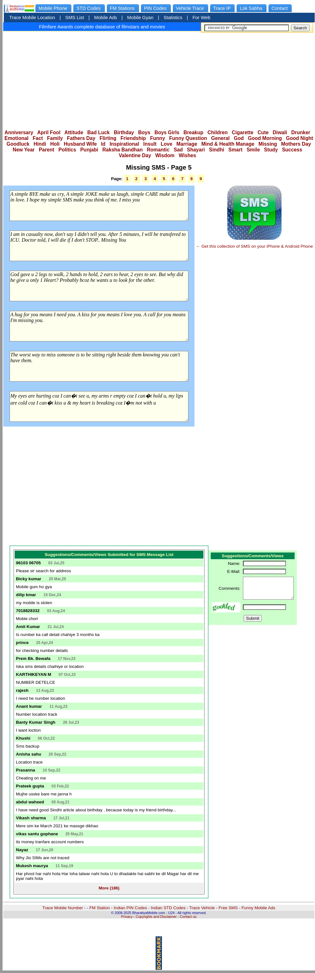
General (220, 138)
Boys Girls (166, 132)
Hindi (40, 144)
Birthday (124, 132)
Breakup (193, 132)
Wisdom (165, 155)
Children (218, 132)
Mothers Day (296, 144)
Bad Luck (98, 132)
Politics (67, 149)
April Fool (49, 132)
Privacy (127, 916)
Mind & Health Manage (227, 144)
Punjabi (89, 149)
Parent (47, 149)
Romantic (158, 149)
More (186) (109, 888)
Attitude (73, 132)
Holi (55, 144)
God (239, 138)
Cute (263, 132)
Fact (38, 138)
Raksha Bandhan (122, 149)
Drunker (300, 132)
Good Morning (265, 138)
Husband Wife (80, 144)
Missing (268, 144)
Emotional (16, 138)
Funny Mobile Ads (258, 907)
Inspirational (124, 144)
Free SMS (228, 907)
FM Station (99, 907)
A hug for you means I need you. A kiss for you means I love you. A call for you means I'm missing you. (99, 326)
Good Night (299, 138)
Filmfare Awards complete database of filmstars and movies (102, 26)
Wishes (187, 155)
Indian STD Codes (168, 907)
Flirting (107, 138)
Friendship (133, 138)
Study (271, 149)
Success (292, 149)
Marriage (186, 144)
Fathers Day (81, 138)
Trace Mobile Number (62, 907)
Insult (150, 144)
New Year (24, 149)
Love (166, 144)
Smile (253, 149)
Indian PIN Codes (130, 907)
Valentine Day (135, 155)
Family (55, 138)
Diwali (280, 132)
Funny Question (188, 138)
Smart (235, 149)
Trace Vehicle (202, 907)
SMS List (74, 17)
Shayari (196, 149)
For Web (201, 17)
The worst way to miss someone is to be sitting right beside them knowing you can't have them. (99, 366)
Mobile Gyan (140, 17)
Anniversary (18, 132)
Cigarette (242, 132)
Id (103, 144)
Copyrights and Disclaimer (156, 916)
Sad (178, 149)
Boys (144, 132)
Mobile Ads (105, 17)
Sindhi (216, 149)
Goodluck (18, 144)
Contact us (188, 916)
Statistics (173, 17)
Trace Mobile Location (32, 17)
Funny (157, 138)
